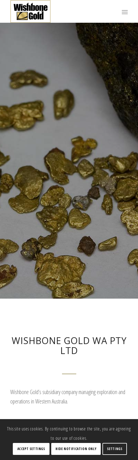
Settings (115, 448)
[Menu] (125, 11)
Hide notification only (75, 448)
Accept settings (31, 448)
